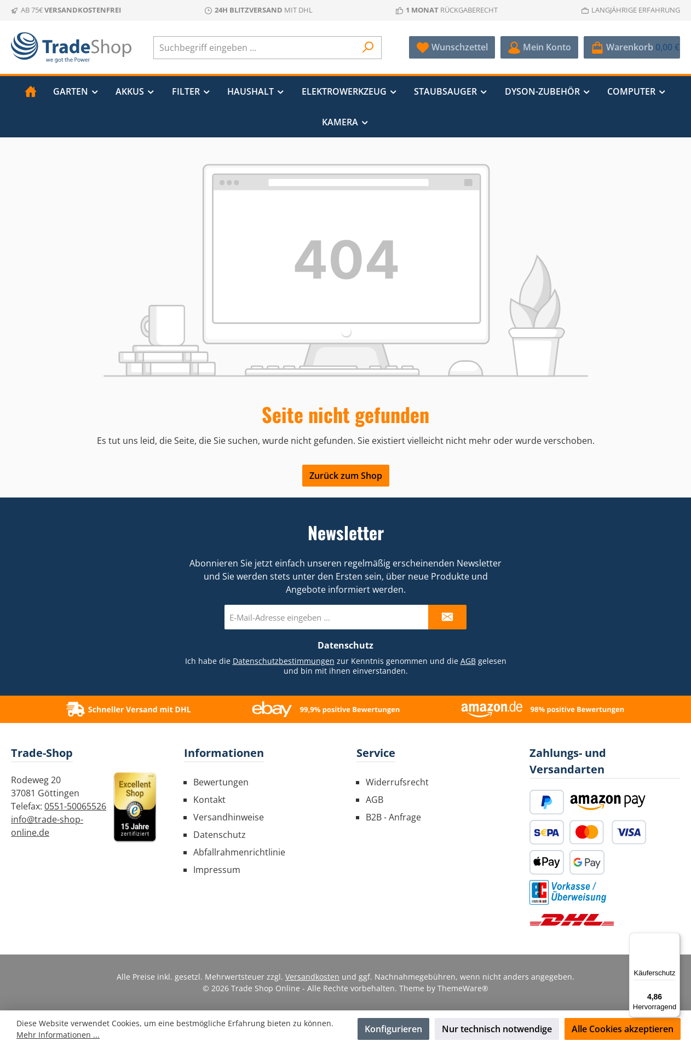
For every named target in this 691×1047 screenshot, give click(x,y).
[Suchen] (368, 48)
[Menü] (673, 939)
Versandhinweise (228, 817)
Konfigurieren (393, 1029)
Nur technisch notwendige (497, 1029)
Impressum (216, 870)
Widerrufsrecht (397, 782)
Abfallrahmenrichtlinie (239, 852)
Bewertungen (221, 782)
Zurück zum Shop (345, 476)
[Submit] (447, 617)
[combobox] (255, 48)
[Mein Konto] (539, 47)
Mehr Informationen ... (58, 1034)
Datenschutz (219, 835)
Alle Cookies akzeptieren (622, 1029)
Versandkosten (312, 976)
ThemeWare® (462, 988)
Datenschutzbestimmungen (284, 661)
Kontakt (209, 800)
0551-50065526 (75, 806)
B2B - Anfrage (393, 817)
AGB (468, 661)
